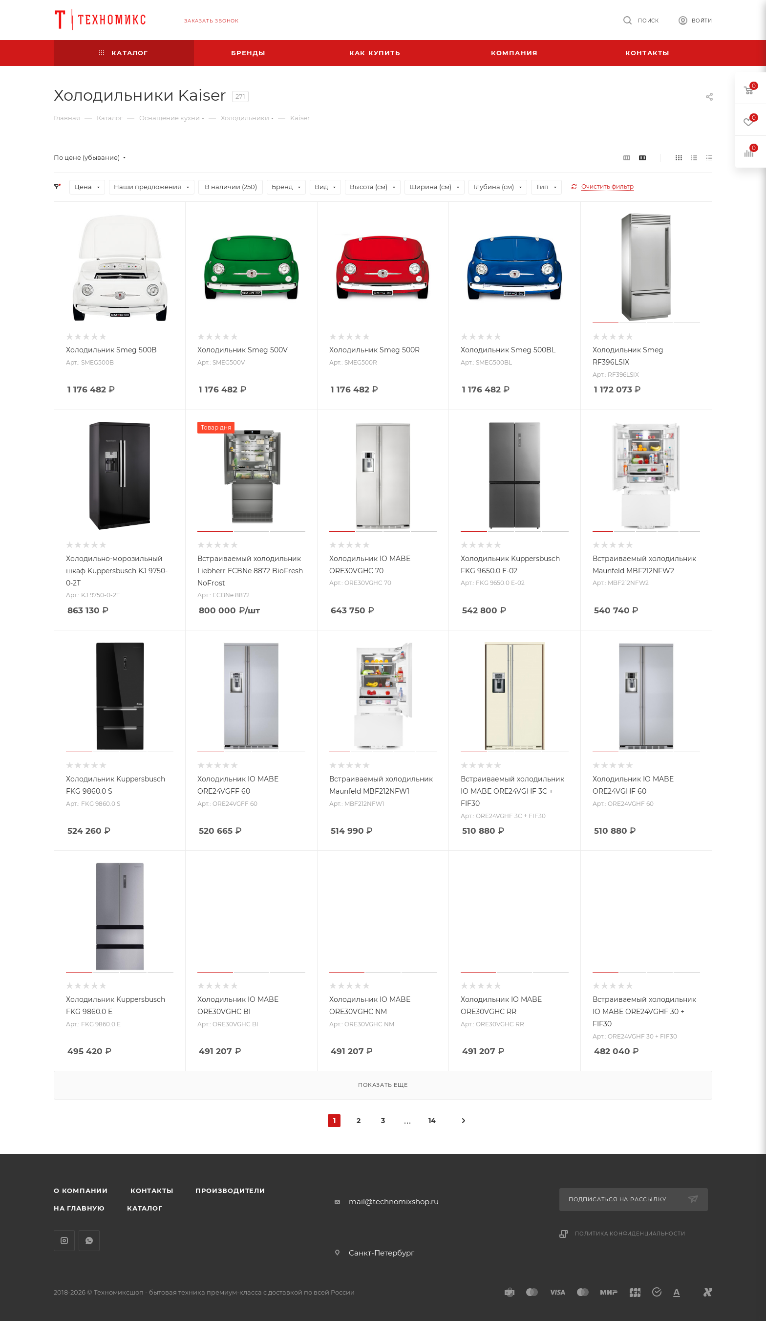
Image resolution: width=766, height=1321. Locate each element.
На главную (79, 1208)
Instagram (64, 1240)
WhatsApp (89, 1240)
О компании (81, 1190)
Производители (230, 1190)
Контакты (151, 1190)
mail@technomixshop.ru (394, 1201)
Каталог (145, 1208)
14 (432, 1120)
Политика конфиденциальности (630, 1234)
